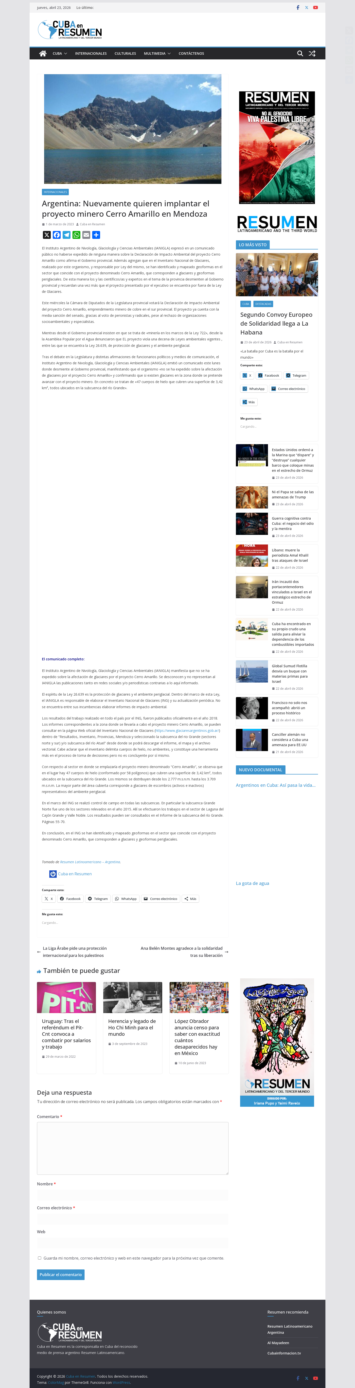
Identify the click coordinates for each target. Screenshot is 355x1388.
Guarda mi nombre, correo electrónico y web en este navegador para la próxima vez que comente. (134, 1258)
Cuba (57, 53)
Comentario (49, 1116)
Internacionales (91, 53)
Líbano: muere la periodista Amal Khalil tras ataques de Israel (290, 555)
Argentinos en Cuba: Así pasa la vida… (276, 785)
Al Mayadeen (278, 1342)
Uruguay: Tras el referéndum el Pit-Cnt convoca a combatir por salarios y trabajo (66, 1034)
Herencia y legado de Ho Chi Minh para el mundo (132, 1027)
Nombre (46, 1184)
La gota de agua (252, 883)
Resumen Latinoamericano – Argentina (90, 862)
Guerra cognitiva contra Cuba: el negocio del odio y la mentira (293, 523)
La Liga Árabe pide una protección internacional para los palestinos (72, 952)
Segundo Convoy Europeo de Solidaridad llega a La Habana (276, 323)
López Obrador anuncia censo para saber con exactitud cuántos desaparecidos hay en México (197, 1037)
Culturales (125, 53)
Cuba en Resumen (92, 224)
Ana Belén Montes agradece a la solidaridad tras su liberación (185, 952)
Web (41, 1231)
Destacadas (263, 304)
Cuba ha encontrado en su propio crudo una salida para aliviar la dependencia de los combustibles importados (293, 634)
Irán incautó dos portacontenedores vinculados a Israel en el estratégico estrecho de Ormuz (292, 592)
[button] (64, 53)
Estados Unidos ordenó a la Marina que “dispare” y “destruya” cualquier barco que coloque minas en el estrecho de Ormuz (293, 460)
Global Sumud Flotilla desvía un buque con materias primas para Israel (290, 674)
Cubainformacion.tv (284, 1353)
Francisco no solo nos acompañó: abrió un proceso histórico (289, 707)
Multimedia (154, 53)
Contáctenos (191, 53)
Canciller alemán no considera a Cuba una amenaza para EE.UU (290, 739)
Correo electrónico (56, 1208)
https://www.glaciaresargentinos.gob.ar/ (187, 730)
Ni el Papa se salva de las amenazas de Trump (293, 494)
